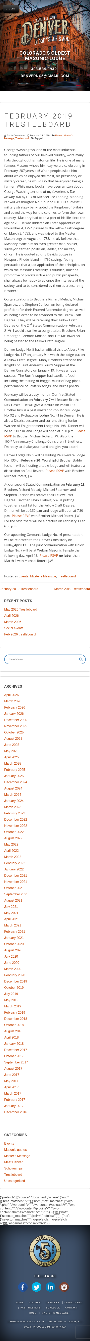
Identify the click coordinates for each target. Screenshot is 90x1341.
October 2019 (14, 987)
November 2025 (15, 726)
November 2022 (15, 825)
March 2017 (12, 1093)
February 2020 (14, 975)
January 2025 (14, 776)
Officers (52, 1302)
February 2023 (14, 813)
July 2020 (11, 956)
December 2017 (15, 1050)
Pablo (62, 1326)
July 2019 (11, 994)
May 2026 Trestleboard (20, 609)
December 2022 (15, 819)
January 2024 (14, 801)
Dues (33, 1313)
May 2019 (11, 1000)
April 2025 (11, 757)
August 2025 (13, 738)
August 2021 (13, 900)
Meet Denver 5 (14, 1162)
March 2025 (12, 763)
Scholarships (13, 1168)
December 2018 (15, 1018)
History (35, 1302)
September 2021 (16, 894)
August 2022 (13, 838)
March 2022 (12, 857)
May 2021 (11, 913)
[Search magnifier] (81, 659)
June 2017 (11, 1074)
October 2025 (14, 732)
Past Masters (30, 1308)
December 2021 (15, 875)
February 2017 (14, 1099)
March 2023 (12, 807)
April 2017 (11, 1087)
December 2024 (15, 782)
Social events (13, 628)
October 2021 (14, 888)
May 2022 (11, 844)
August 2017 (13, 1068)
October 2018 (14, 1025)
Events (58, 135)
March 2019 (12, 1006)
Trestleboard (22, 138)
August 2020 (13, 950)
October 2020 (14, 944)
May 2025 (11, 751)
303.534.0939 (44, 69)
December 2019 (15, 981)
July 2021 (11, 906)
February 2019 (14, 1012)
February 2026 (14, 707)
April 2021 (11, 919)
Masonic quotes (15, 1149)
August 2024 (13, 788)
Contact (71, 1308)
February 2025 (14, 769)
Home (20, 1302)
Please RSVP (55, 471)
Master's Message (43, 576)
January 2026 (14, 713)
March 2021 (12, 925)
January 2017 (14, 1106)
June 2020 (11, 962)
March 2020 (12, 969)
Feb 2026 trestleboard (20, 634)
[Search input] (43, 659)
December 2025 (15, 720)
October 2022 (14, 832)
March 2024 (12, 794)
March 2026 (12, 622)
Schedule (53, 1308)
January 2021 (14, 938)
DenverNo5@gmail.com (45, 76)
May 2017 (11, 1081)
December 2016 (15, 1112)
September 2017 (16, 1062)
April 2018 (11, 1037)
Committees (73, 1302)
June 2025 (11, 745)
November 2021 (15, 881)
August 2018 (13, 1031)
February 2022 (14, 863)
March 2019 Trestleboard (72, 589)
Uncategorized (14, 1181)
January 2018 (14, 1043)
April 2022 (11, 850)
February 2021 (14, 931)
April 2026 (11, 615)
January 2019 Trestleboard (19, 589)
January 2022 (14, 869)
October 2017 (14, 1056)
